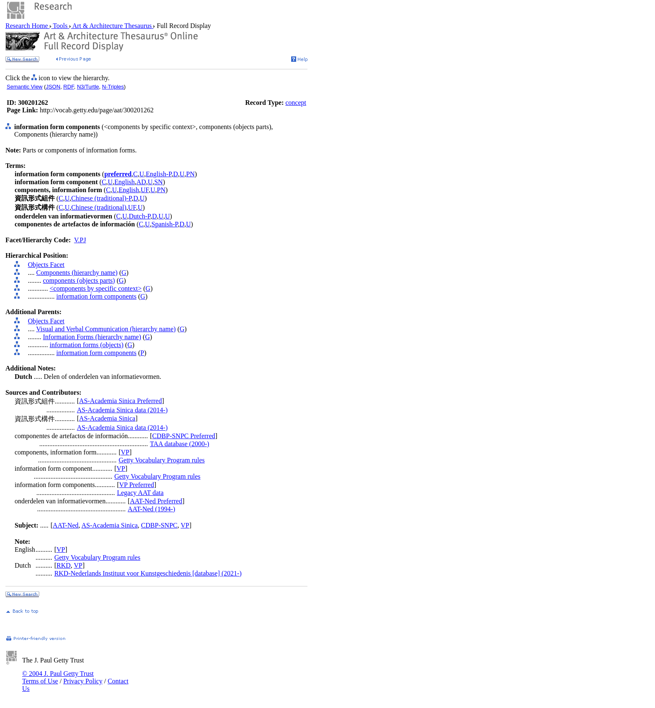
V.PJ (80, 240)
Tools (60, 25)
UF (145, 189)
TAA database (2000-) (179, 443)
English (124, 181)
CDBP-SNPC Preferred (183, 435)
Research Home (27, 25)
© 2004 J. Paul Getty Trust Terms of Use (58, 677)
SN (158, 181)
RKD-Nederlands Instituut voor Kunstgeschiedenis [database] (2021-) (147, 573)
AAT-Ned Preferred (156, 501)
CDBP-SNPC (159, 525)
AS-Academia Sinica (107, 418)
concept (295, 102)
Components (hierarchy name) (77, 272)
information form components (96, 296)
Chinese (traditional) (99, 207)
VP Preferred (136, 484)
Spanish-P (165, 224)
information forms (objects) (87, 344)
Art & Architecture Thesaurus (112, 25)
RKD (63, 565)
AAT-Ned (66, 525)
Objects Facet (46, 264)
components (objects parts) (79, 280)
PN (190, 174)
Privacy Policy (82, 681)
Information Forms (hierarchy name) (92, 336)
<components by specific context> (96, 288)
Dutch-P (139, 216)
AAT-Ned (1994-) (151, 509)
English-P (158, 174)
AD (141, 181)
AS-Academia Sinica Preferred (120, 400)
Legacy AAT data (140, 492)
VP (125, 452)
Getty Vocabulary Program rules (162, 460)
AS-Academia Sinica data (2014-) (122, 410)
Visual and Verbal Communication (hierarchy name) (105, 328)
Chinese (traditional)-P (101, 198)
